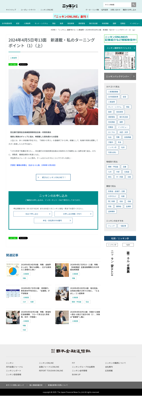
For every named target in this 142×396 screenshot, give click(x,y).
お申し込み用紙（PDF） (73, 214)
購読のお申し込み (129, 9)
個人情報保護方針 (36, 385)
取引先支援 (94, 23)
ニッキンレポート (13, 370)
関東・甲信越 (77, 302)
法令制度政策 (7, 23)
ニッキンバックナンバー (117, 76)
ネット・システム (41, 23)
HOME (53, 30)
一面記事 (123, 226)
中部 (24, 330)
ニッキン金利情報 (79, 370)
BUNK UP (76, 374)
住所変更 (104, 9)
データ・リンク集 (92, 9)
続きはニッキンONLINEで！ (54, 177)
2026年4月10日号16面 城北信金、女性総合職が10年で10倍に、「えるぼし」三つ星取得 (85, 291)
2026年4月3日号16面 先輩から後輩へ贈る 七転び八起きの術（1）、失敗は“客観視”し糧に (85, 315)
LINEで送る (13, 64)
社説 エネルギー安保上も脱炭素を (128, 260)
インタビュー (123, 127)
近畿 (124, 167)
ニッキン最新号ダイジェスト (119, 47)
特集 (24, 278)
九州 (24, 302)
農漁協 (118, 206)
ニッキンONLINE (47, 9)
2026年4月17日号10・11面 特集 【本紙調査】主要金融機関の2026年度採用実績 (85, 267)
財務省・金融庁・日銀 (116, 191)
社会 (109, 137)
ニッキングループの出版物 (83, 367)
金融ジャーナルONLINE (49, 367)
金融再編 (127, 137)
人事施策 (27, 23)
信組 (129, 201)
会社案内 (109, 367)
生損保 (128, 206)
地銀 (33, 302)
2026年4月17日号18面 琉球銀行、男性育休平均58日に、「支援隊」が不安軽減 (36, 291)
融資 (61, 23)
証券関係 (111, 211)
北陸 (129, 177)
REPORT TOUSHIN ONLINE (51, 370)
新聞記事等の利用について (58, 385)
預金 (54, 23)
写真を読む (112, 152)
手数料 (110, 142)
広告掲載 (109, 370)
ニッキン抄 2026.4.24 (112, 262)
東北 (109, 177)
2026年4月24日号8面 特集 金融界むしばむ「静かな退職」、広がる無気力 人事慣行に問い (36, 267)
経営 (18, 23)
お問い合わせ (115, 9)
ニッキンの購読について (115, 363)
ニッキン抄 (112, 147)
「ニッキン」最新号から (66, 30)
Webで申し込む (32, 214)
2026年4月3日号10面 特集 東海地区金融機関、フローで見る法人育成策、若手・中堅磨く (36, 315)
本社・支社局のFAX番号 (52, 220)
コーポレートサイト (28, 9)
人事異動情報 (113, 91)
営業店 (123, 23)
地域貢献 (105, 23)
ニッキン (10, 363)
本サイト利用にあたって (15, 385)
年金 (119, 142)
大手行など (112, 196)
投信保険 (71, 23)
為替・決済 (124, 132)
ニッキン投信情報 (13, 374)
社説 (123, 147)
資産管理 (82, 23)
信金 (88, 302)
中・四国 (119, 177)
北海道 (126, 172)
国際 (114, 23)
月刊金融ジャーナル (14, 367)
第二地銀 (111, 201)
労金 (109, 206)
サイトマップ (11, 9)
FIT (73, 363)
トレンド (111, 226)
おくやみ (111, 132)
